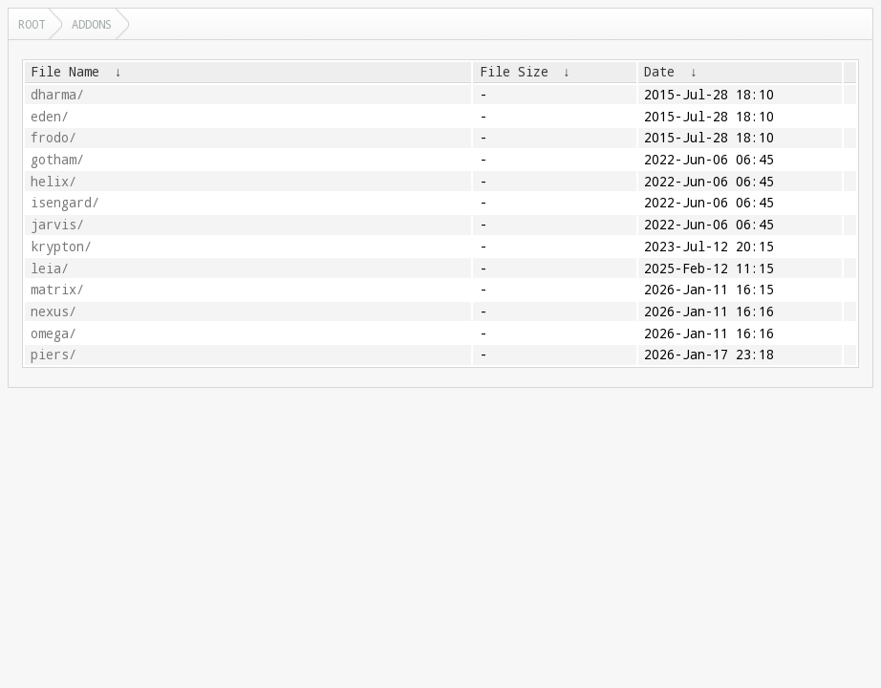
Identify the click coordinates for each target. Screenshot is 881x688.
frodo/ (53, 137)
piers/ (53, 354)
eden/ (50, 116)
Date (659, 71)
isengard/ (65, 202)
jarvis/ (57, 224)
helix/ (53, 181)
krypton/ (61, 246)
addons (92, 24)
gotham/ (57, 159)
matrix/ (57, 289)
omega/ (53, 333)
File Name (65, 71)
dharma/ (57, 94)
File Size (514, 71)
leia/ (50, 268)
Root (31, 24)
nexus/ (53, 311)
